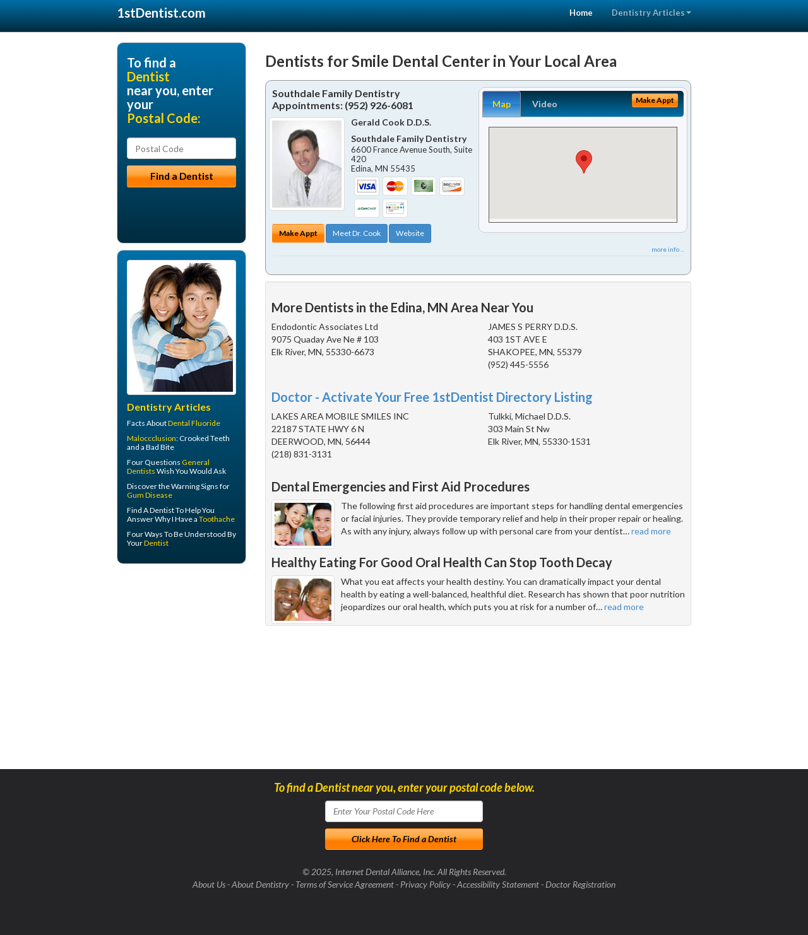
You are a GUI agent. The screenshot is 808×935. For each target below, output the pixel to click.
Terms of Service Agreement (344, 884)
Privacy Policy (425, 884)
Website (410, 233)
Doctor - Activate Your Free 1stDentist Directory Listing (432, 396)
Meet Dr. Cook (357, 233)
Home (581, 13)
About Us (209, 884)
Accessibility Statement (498, 884)
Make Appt (298, 233)
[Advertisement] (181, 671)
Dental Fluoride (194, 423)
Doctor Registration (580, 884)
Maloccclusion (151, 438)
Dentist (156, 543)
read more (651, 531)
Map (501, 103)
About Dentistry (260, 884)
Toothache (217, 519)
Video (544, 103)
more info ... (667, 249)
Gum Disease (149, 495)
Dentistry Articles (651, 13)
